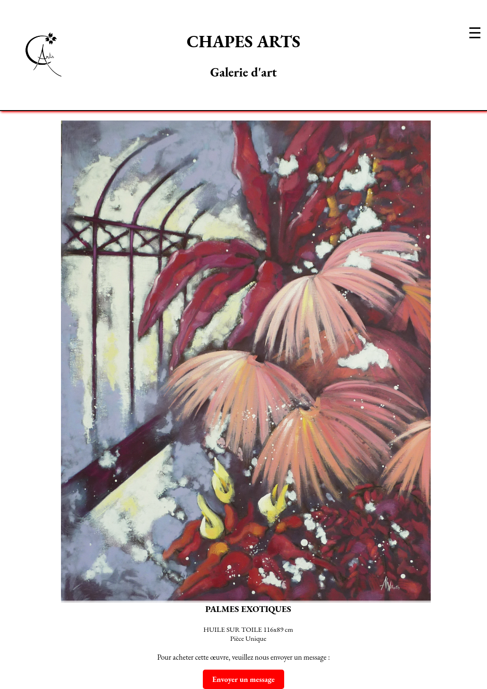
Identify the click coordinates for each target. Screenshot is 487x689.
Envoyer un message (243, 679)
